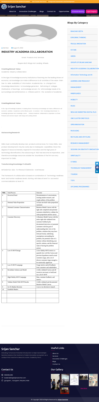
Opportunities (64, 11)
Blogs (42, 11)
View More (83, 388)
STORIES (74, 162)
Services (55, 356)
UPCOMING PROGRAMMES (80, 187)
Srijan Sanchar (63, 400)
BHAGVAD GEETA (77, 31)
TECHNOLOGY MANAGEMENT (81, 168)
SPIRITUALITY (75, 155)
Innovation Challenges (27, 11)
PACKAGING (75, 131)
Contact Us (51, 11)
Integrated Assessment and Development (61, 1)
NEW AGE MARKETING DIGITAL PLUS (83, 112)
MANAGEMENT (76, 87)
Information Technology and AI (81, 75)
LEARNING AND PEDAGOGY (80, 81)
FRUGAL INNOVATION (78, 44)
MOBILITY (74, 99)
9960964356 (8, 375)
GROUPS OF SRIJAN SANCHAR (81, 62)
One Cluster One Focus (39, 1)
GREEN (73, 56)
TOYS (73, 180)
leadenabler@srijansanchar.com (15, 378)
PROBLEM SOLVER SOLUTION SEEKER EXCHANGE (15, 1)
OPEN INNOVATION (77, 124)
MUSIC (73, 106)
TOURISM (74, 174)
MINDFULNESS (76, 93)
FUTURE (73, 50)
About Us (12, 11)
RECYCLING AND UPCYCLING (80, 137)
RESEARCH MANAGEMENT (80, 143)
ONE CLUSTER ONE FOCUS (80, 118)
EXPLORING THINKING (78, 37)
